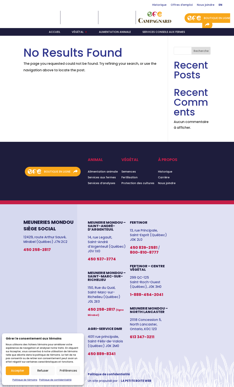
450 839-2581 (143, 247)
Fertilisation (129, 177)
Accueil (54, 32)
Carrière (164, 177)
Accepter (17, 371)
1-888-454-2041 (146, 294)
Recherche (201, 51)
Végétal (78, 32)
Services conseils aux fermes (163, 32)
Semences (128, 172)
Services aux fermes (102, 177)
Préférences (68, 371)
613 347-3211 (142, 337)
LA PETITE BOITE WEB (136, 381)
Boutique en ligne (217, 18)
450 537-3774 (102, 259)
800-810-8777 (144, 252)
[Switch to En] (220, 5)
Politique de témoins (25, 379)
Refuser (42, 371)
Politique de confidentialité (55, 379)
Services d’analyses (101, 183)
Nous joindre (205, 5)
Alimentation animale (115, 32)
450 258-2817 (37, 249)
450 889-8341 (101, 353)
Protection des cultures (137, 183)
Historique (159, 5)
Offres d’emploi (182, 5)
